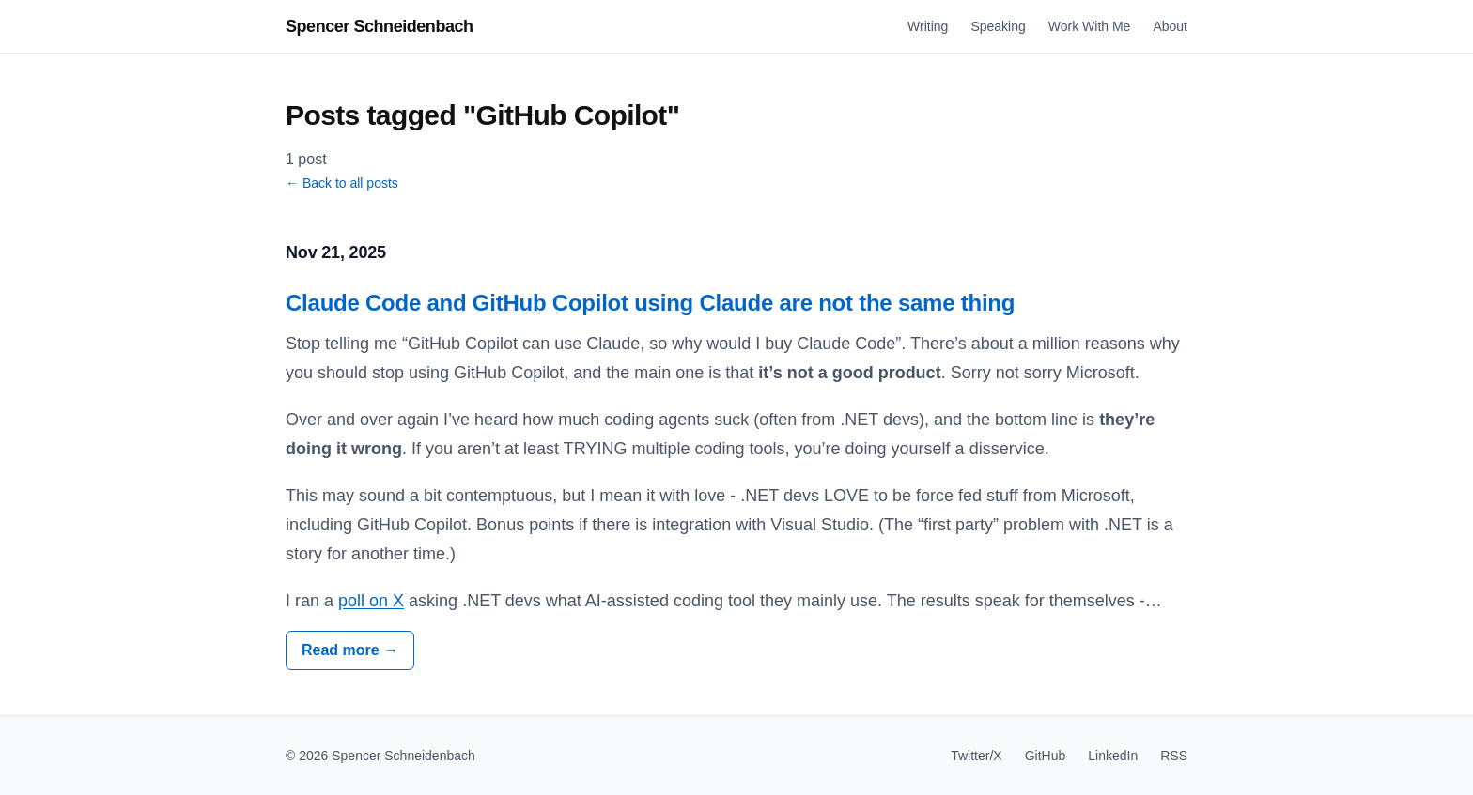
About (1170, 26)
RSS (1173, 755)
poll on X (371, 600)
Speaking (997, 26)
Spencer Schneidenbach (379, 26)
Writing (927, 26)
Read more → (350, 650)
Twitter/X (976, 755)
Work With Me (1089, 26)
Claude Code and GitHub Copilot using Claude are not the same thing (650, 302)
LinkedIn (1113, 755)
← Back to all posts (342, 183)
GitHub (1045, 755)
